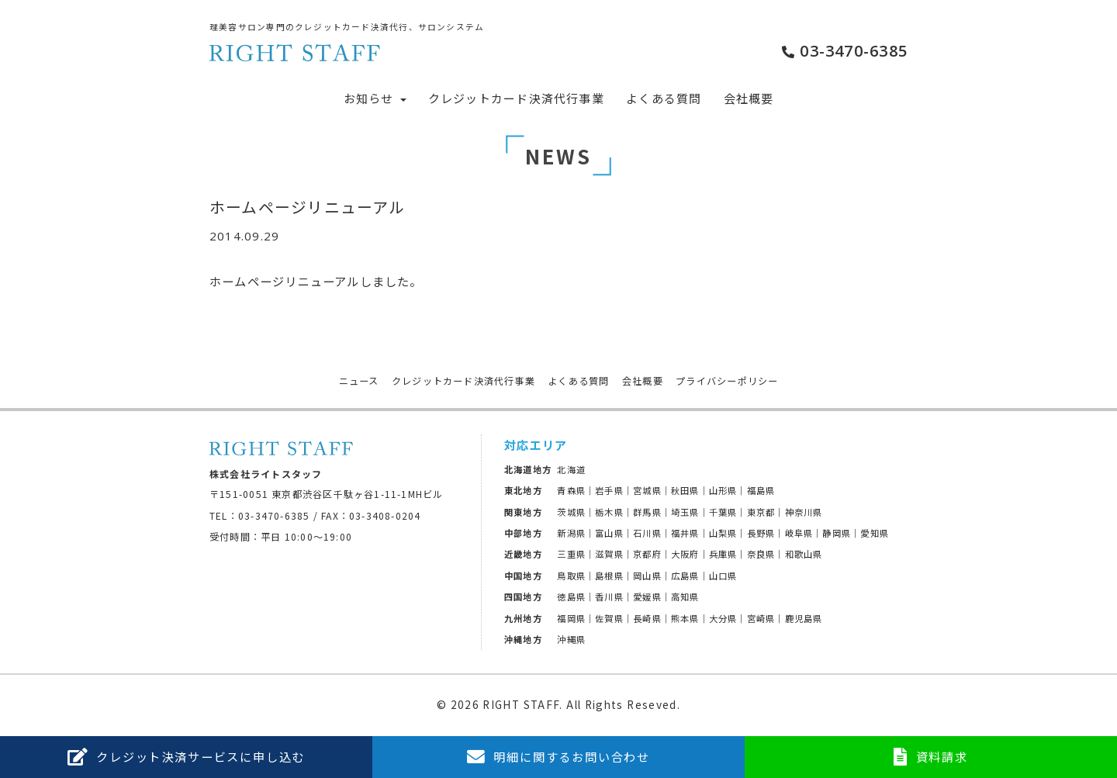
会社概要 (749, 98)
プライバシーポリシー (727, 381)
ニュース (359, 381)
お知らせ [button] (375, 98)
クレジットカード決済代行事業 (516, 98)
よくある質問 (663, 98)
